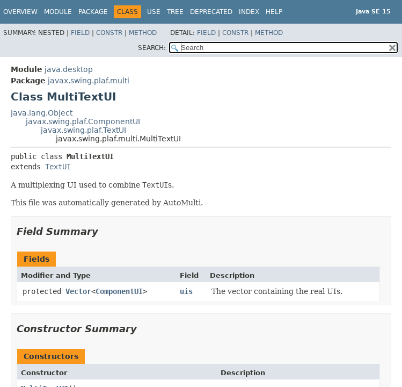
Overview (20, 12)
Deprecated (211, 12)
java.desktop (69, 69)
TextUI (58, 166)
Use (153, 12)
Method (143, 33)
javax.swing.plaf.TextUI (83, 130)
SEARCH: (152, 48)
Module (58, 12)
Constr (109, 33)
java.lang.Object (41, 113)
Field (80, 33)
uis (186, 291)
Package (93, 12)
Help (274, 12)
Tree (175, 12)
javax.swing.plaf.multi (88, 80)
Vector (78, 291)
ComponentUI (119, 291)
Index (249, 12)
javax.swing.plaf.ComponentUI (83, 121)
